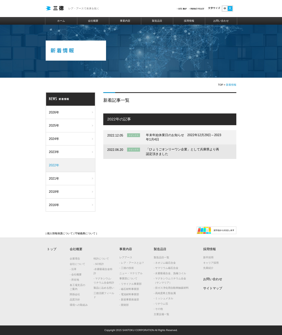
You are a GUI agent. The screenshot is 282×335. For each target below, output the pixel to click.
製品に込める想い (104, 287)
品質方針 (75, 299)
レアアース (125, 257)
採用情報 (189, 20)
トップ (51, 249)
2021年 (54, 178)
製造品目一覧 (161, 257)
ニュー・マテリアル (131, 273)
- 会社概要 (76, 274)
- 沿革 (73, 269)
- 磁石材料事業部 (129, 289)
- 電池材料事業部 (129, 294)
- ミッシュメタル (163, 298)
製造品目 (157, 20)
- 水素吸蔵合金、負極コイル (170, 273)
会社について (77, 263)
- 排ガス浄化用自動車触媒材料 (171, 287)
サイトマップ (212, 288)
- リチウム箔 (161, 303)
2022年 (54, 165)
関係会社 (75, 294)
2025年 (54, 125)
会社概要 (93, 20)
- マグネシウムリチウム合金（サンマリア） (170, 280)
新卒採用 (208, 257)
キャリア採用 (211, 262)
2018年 (54, 191)
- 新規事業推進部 (129, 299)
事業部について (128, 278)
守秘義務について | (85, 233)
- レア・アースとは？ (131, 262)
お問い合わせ (221, 20)
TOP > (221, 84)
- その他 (158, 308)
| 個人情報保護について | (60, 233)
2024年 (54, 138)
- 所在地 (74, 279)
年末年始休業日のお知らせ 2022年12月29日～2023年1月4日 (183, 137)
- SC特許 (99, 263)
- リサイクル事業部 (130, 283)
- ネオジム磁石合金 (165, 262)
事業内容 (125, 20)
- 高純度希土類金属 (165, 293)
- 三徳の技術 (126, 267)
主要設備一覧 (161, 314)
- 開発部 (124, 304)
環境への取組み (79, 304)
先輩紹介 (208, 267)
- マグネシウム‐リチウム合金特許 (104, 280)
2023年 (54, 152)
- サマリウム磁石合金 (166, 267)
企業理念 (75, 258)
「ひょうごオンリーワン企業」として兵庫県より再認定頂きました (182, 151)
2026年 (54, 112)
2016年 (54, 205)
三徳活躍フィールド (104, 295)
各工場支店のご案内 (77, 287)
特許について (101, 258)
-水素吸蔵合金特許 (103, 271)
